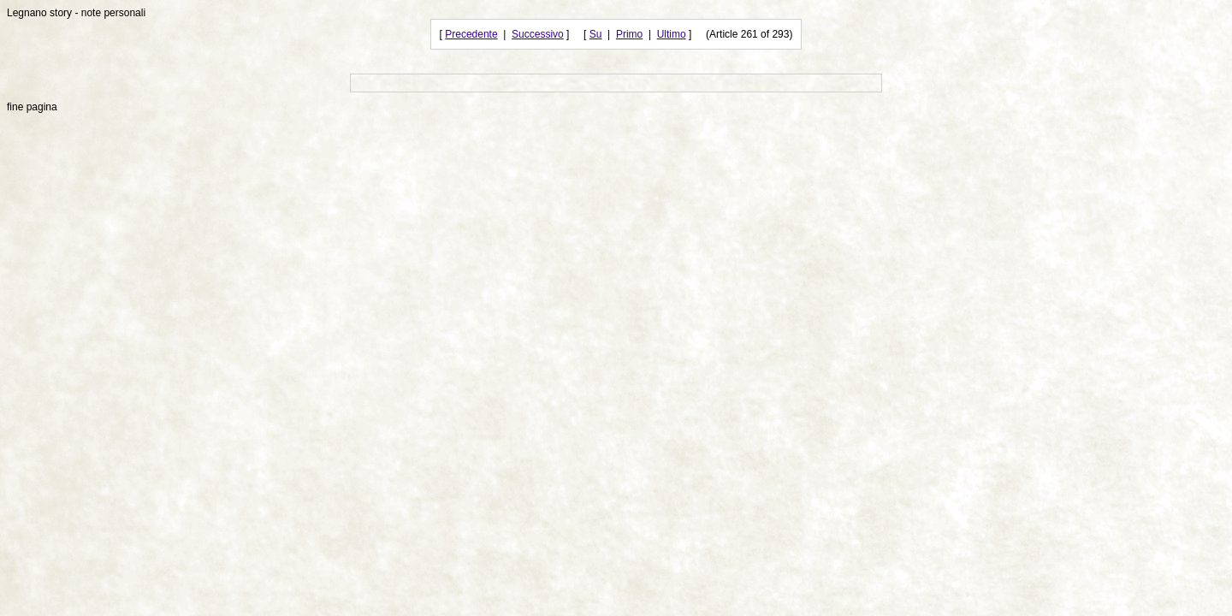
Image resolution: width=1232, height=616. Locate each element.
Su (595, 34)
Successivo (538, 34)
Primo (629, 34)
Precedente (471, 34)
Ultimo (671, 34)
